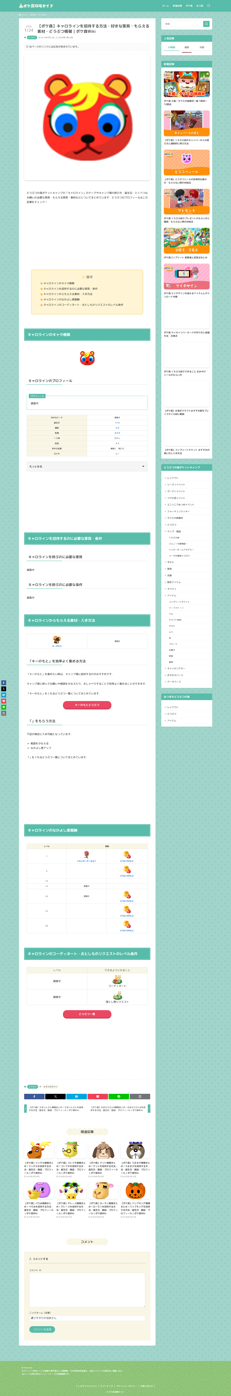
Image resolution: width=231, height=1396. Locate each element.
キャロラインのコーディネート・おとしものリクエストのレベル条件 (83, 305)
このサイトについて (87, 1386)
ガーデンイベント (176, 491)
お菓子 (172, 650)
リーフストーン (176, 607)
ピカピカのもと (127, 856)
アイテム (171, 595)
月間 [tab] (202, 47)
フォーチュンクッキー (178, 511)
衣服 (169, 575)
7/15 (117, 422)
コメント (35, 1270)
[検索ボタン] (208, 6)
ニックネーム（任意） (40, 1312)
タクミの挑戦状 (175, 517)
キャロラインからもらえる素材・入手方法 (67, 294)
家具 (169, 568)
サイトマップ (106, 1386)
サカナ (172, 625)
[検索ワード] (187, 24)
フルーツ (173, 643)
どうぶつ (32, 37)
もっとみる (86, 466)
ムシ (171, 631)
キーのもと (57, 641)
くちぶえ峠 (174, 537)
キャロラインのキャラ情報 (58, 283)
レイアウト (173, 477)
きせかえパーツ (175, 675)
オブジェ (171, 588)
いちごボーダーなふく (86, 856)
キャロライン (51, 1086)
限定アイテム (174, 582)
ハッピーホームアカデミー (181, 549)
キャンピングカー (176, 668)
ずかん (170, 562)
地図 (171, 655)
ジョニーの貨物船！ (178, 543)
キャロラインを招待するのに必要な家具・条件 (70, 288)
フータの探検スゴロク (179, 555)
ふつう (117, 433)
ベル (171, 613)
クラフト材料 (175, 619)
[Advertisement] (87, 237)
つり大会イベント (176, 498)
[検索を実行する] (206, 24)
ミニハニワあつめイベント (180, 504)
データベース (174, 681)
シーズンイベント (176, 484)
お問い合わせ (146, 1386)
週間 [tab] (186, 47)
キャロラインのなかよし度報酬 (61, 299)
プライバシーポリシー (126, 1386)
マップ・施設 (174, 531)
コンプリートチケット (179, 601)
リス (117, 427)
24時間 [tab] (171, 47)
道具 (171, 662)
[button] (34, 1096)
